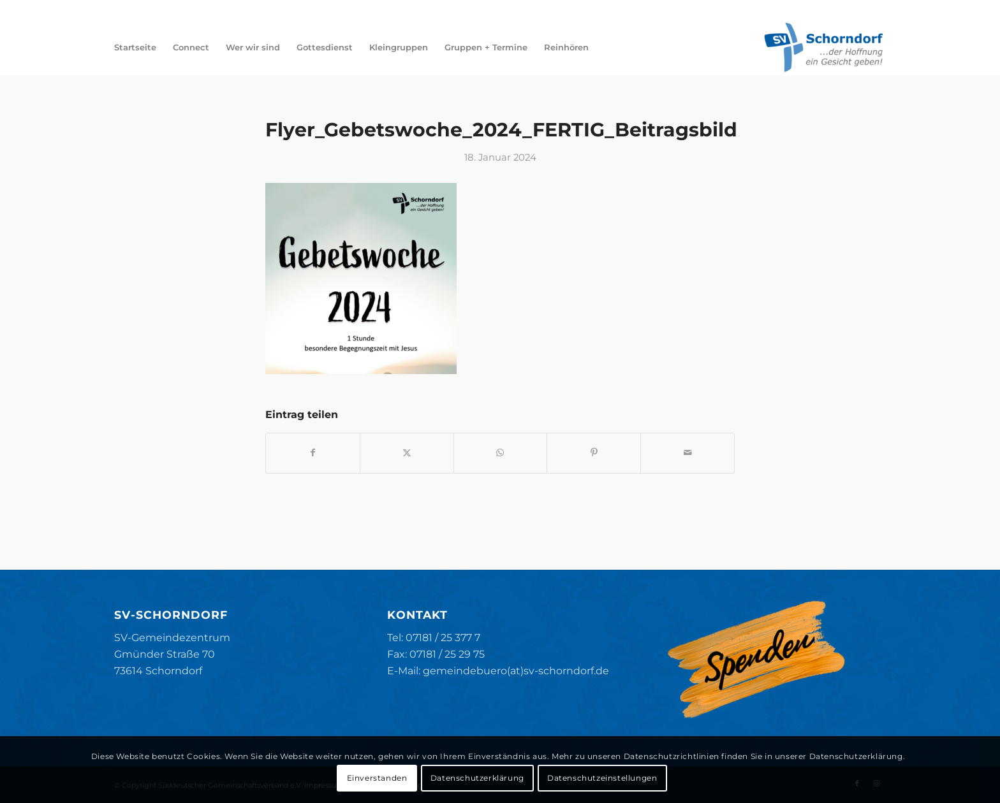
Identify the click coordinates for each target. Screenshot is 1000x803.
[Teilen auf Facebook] (313, 452)
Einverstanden (377, 778)
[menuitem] (135, 47)
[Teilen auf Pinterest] (593, 452)
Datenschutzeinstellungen (602, 778)
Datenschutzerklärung (477, 778)
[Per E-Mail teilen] (687, 452)
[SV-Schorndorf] (823, 47)
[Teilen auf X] (406, 452)
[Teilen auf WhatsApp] (500, 452)
